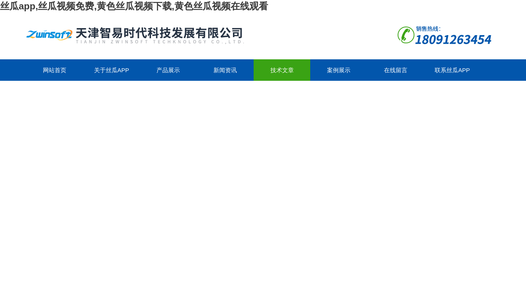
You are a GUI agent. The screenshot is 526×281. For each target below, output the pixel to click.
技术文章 (282, 70)
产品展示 (168, 70)
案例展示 (338, 70)
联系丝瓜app (452, 70)
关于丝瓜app (111, 70)
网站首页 (54, 70)
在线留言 (395, 70)
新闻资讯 (225, 70)
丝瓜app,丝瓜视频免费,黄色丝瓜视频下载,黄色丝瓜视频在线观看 (134, 6)
